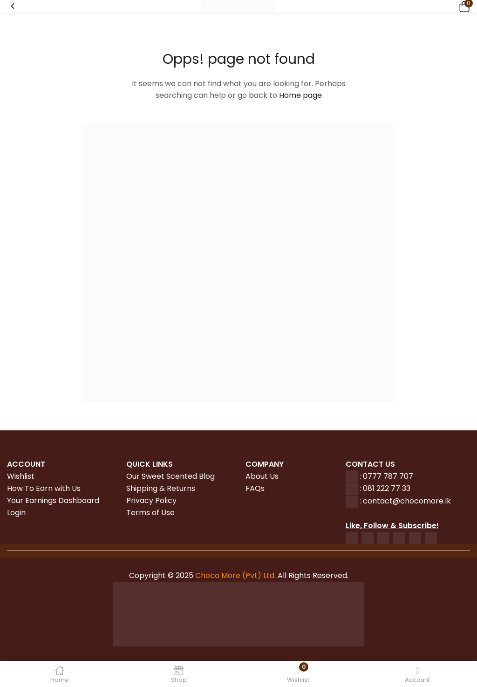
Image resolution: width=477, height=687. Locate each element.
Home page (300, 95)
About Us (262, 476)
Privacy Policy (151, 500)
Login (16, 512)
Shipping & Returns (160, 488)
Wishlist (20, 476)
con (369, 501)
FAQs (255, 488)
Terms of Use (150, 512)
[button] (463, 6)
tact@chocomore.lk (414, 501)
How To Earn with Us (44, 488)
